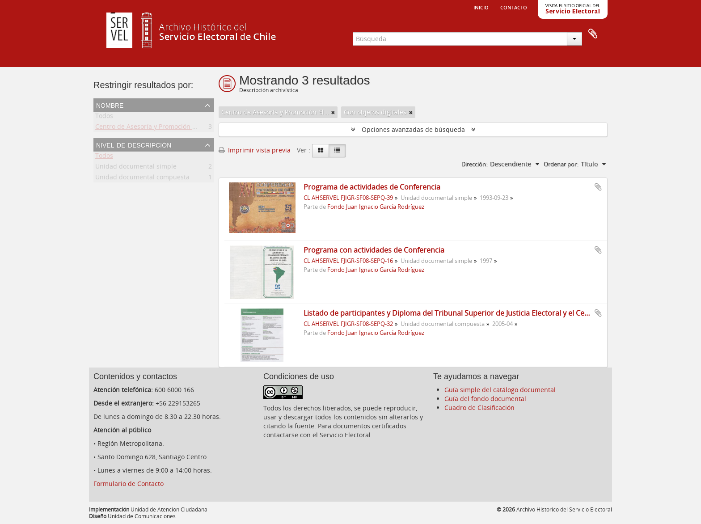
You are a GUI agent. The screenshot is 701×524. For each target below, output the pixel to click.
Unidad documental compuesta (142, 178)
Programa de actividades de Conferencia (372, 187)
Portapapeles (593, 34)
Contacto (513, 7)
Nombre (109, 105)
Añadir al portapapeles (598, 186)
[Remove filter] (333, 112)
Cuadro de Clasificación (479, 407)
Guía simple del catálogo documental (500, 389)
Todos (104, 117)
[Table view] (337, 150)
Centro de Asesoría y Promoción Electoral (156, 128)
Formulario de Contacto (128, 483)
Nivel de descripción (133, 144)
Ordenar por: (561, 164)
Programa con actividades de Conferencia (374, 250)
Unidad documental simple (136, 168)
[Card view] (320, 150)
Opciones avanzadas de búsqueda (413, 129)
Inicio (481, 7)
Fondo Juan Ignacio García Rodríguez (375, 207)
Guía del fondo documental (485, 398)
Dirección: (474, 164)
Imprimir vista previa (255, 150)
